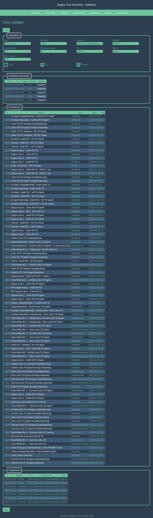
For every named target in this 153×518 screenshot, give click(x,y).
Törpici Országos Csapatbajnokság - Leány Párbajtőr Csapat (36, 448)
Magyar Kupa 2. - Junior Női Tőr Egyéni (27, 299)
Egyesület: (90, 42)
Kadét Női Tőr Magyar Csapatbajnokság (28, 268)
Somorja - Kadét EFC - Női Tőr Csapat (27, 143)
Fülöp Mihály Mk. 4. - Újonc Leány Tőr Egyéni (30, 329)
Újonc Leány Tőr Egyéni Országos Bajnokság (30, 375)
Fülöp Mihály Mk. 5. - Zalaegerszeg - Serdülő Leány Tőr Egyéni (37, 318)
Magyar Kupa (79, 13)
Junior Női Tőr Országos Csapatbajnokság (29, 124)
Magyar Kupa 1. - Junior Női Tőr (24, 154)
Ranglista (64, 13)
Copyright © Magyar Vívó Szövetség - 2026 (76, 516)
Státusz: (126, 50)
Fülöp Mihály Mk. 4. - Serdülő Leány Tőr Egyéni (31, 326)
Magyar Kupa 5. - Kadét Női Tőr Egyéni (27, 398)
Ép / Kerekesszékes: (53, 50)
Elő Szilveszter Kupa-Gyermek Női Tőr (27, 436)
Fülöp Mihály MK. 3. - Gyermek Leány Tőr (28, 440)
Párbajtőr (82, 65)
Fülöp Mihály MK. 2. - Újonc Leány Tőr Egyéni (30, 341)
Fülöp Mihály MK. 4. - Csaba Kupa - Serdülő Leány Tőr (34, 249)
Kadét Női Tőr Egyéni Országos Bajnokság (29, 387)
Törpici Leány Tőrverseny (21, 455)
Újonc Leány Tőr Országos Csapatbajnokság (30, 371)
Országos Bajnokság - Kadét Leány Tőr (27, 188)
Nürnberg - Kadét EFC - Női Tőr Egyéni (27, 139)
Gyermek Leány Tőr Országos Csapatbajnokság (31, 379)
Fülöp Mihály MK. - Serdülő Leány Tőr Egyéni (30, 352)
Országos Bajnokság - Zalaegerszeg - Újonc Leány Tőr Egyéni (37, 314)
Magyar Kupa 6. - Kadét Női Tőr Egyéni (27, 394)
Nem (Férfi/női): (17, 50)
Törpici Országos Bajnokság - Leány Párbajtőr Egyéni (33, 451)
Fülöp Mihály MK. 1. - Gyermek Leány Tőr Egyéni (32, 406)
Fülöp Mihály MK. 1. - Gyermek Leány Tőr (28, 444)
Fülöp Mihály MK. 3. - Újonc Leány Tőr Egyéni (30, 337)
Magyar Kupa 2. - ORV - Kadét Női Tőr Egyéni (30, 348)
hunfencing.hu (122, 13)
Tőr (44, 65)
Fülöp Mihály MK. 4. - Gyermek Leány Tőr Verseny (32, 432)
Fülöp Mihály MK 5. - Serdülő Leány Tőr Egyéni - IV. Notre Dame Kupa (40, 246)
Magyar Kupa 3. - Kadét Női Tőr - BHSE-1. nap (31, 173)
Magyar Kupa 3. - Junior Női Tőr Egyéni (27, 295)
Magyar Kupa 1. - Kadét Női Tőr (24, 162)
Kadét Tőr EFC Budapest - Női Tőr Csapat (29, 135)
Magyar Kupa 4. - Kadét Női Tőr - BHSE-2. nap (31, 169)
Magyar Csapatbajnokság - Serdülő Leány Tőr (30, 303)
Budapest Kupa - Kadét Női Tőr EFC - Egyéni (30, 276)
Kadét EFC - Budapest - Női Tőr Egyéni (27, 345)
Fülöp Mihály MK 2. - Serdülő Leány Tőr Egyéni (31, 280)
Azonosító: (53, 42)
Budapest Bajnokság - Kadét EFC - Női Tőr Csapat (32, 204)
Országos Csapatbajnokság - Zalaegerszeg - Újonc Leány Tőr (37, 310)
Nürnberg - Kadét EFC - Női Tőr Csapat (27, 196)
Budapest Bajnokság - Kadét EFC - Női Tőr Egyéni (32, 200)
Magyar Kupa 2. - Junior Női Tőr (24, 150)
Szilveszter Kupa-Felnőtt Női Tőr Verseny (28, 402)
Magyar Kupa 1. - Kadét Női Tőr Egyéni (27, 219)
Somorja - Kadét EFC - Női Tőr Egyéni (27, 146)
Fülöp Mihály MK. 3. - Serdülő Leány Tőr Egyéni (31, 265)
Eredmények (50, 13)
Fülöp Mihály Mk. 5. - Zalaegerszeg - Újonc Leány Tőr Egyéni (37, 322)
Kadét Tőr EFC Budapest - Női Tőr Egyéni (28, 131)
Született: (126, 42)
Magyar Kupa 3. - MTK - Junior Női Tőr (27, 211)
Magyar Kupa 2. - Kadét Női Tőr (24, 158)
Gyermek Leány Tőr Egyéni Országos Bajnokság (31, 383)
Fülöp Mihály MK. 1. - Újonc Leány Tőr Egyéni (30, 356)
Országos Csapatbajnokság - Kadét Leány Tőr (30, 185)
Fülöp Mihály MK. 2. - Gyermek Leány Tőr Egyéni (32, 390)
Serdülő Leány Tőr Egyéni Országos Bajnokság (31, 368)
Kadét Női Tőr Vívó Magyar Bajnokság (27, 272)
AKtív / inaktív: (17, 58)
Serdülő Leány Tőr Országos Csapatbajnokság (31, 364)
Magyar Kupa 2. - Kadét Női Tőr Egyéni (27, 215)
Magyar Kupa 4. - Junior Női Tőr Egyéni (27, 207)
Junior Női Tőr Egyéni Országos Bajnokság (29, 127)
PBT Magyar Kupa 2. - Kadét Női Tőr (26, 291)
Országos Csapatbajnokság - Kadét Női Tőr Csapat (32, 116)
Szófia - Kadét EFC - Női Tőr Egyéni (26, 166)
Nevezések (35, 13)
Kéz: (90, 50)
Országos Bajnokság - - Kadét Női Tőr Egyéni (30, 120)
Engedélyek (94, 13)
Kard (8, 65)
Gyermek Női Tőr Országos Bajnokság (27, 463)
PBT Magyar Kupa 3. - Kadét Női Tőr (26, 287)
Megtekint (41, 85)
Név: (17, 42)
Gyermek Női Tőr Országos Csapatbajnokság (30, 459)
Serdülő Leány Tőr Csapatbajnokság (26, 238)
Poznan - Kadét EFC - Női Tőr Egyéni (27, 261)
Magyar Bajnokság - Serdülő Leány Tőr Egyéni (30, 242)
